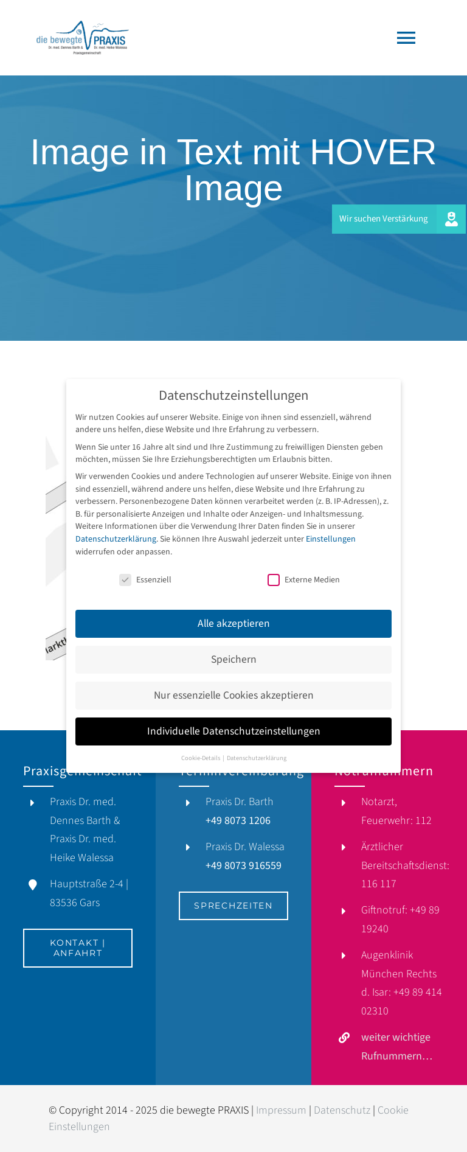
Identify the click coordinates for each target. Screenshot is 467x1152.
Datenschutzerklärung (115, 534)
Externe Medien (304, 575)
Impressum (281, 1110)
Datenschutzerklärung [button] (256, 752)
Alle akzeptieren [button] (234, 618)
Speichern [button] (234, 654)
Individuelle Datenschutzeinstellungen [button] (233, 725)
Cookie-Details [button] (201, 752)
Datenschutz (342, 1110)
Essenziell (145, 575)
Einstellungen (331, 534)
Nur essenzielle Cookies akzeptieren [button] (234, 689)
